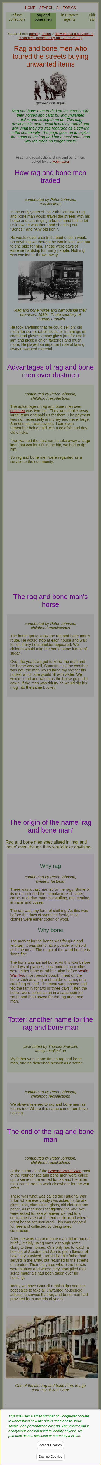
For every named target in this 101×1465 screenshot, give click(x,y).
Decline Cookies (50, 1457)
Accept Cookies (50, 1445)
